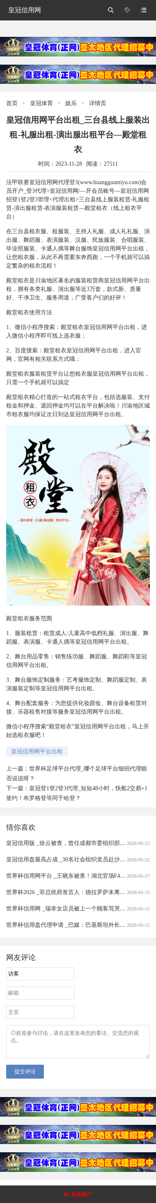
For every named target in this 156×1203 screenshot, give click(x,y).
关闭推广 (81, 1195)
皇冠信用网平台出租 (37, 751)
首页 (12, 103)
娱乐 (71, 103)
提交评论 (25, 1076)
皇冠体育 (41, 103)
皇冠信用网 (24, 10)
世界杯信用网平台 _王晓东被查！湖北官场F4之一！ (71, 876)
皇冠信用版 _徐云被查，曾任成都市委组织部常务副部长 (77, 843)
